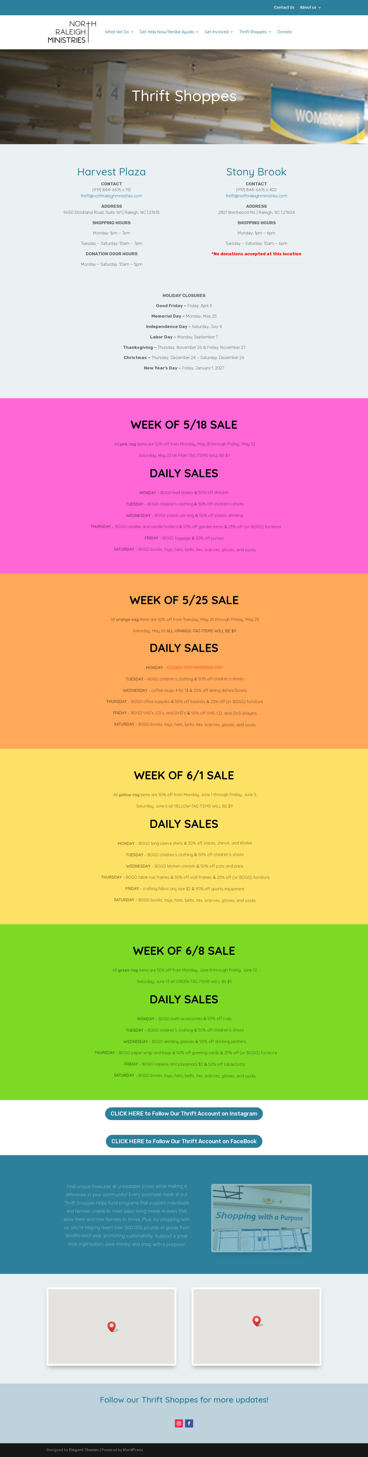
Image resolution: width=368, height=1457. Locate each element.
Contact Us (284, 8)
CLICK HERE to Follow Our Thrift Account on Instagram (184, 1113)
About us (308, 8)
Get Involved (217, 31)
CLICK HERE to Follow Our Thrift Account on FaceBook (184, 1141)
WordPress (133, 1450)
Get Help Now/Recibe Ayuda (167, 31)
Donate (284, 31)
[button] (113, 1326)
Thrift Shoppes (253, 31)
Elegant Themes (84, 1450)
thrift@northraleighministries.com (111, 195)
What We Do (117, 31)
